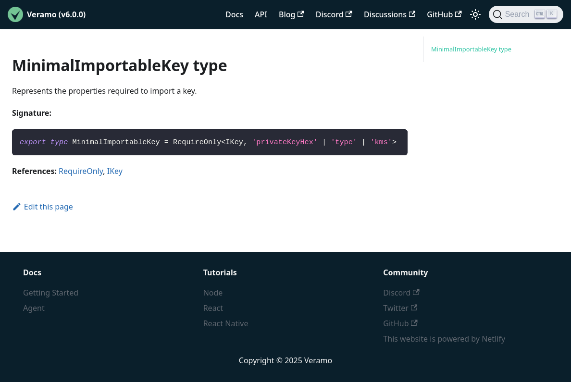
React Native (225, 323)
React (213, 308)
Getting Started (50, 292)
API (261, 14)
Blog (291, 14)
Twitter (400, 308)
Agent (34, 308)
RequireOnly (81, 171)
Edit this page (42, 206)
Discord (334, 14)
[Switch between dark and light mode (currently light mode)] (475, 14)
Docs (234, 14)
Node (213, 292)
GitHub (444, 14)
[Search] (526, 14)
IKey (115, 171)
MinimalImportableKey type (471, 49)
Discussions (389, 14)
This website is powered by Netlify (444, 338)
